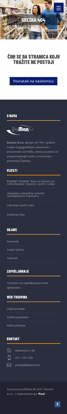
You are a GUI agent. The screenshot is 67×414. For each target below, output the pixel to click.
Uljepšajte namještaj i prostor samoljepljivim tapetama (26, 194)
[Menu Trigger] (59, 8)
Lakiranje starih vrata (20, 205)
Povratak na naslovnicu (33, 81)
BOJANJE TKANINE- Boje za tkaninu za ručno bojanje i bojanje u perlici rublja (31, 182)
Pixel (41, 394)
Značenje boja (16, 214)
